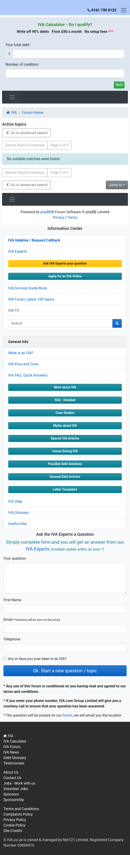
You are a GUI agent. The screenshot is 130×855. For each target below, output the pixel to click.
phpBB (45, 212)
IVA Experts (17, 251)
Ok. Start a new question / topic (65, 670)
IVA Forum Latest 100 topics (31, 299)
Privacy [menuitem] (58, 217)
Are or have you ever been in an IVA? (37, 659)
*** (110, 31)
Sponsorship (13, 800)
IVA (8, 736)
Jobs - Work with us (19, 783)
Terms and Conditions (21, 809)
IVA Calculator (51, 24)
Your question (14, 558)
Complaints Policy (18, 814)
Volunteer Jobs (15, 789)
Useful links (17, 524)
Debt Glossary (14, 758)
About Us (10, 772)
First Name (12, 600)
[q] (60, 323)
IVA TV (13, 310)
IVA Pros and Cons (23, 364)
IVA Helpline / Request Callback (34, 240)
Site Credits (12, 831)
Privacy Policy (14, 820)
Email (31, 619)
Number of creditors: (22, 64)
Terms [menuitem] (72, 217)
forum (67, 715)
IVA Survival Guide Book (27, 288)
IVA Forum (11, 747)
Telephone (11, 639)
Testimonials (13, 763)
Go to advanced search (26, 133)
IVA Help (15, 501)
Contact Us (12, 778)
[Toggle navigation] (123, 10)
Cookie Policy (14, 825)
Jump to (115, 185)
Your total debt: (17, 45)
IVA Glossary (18, 512)
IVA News (11, 752)
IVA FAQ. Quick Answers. (28, 375)
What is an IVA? (20, 353)
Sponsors (11, 794)
